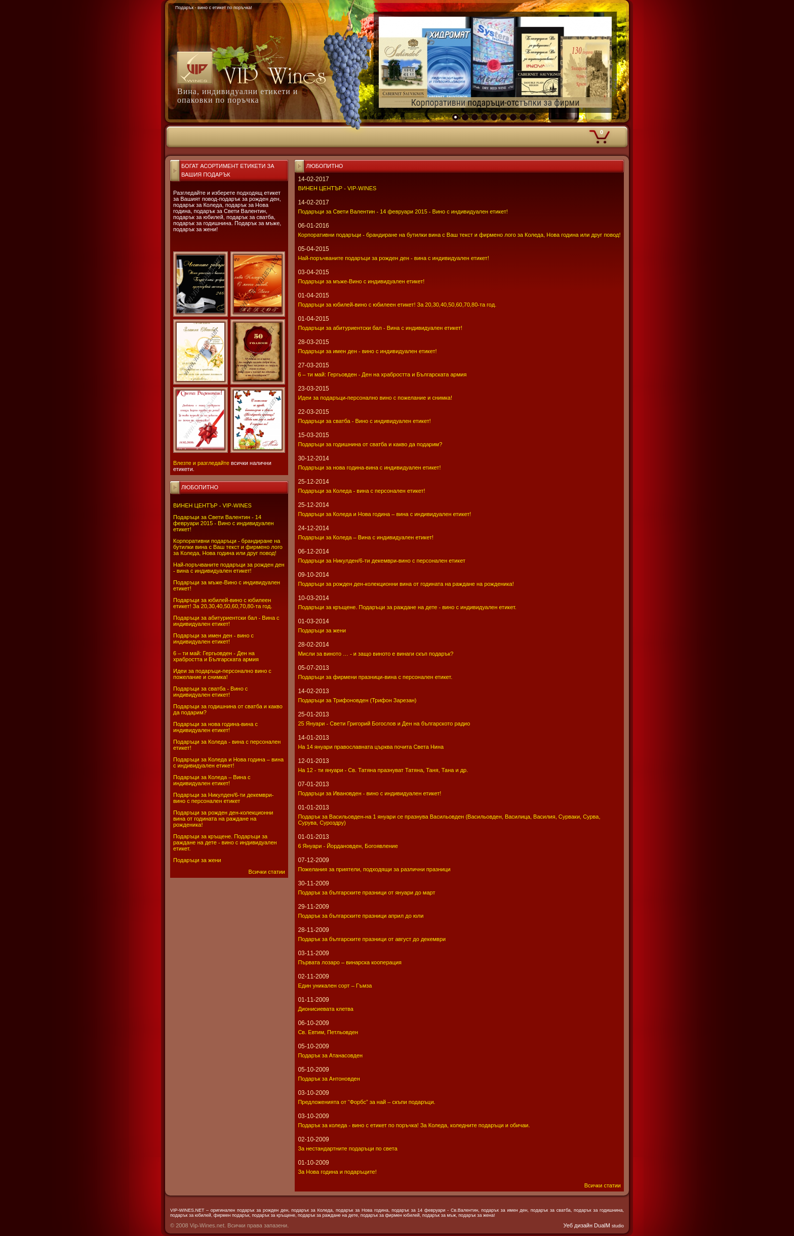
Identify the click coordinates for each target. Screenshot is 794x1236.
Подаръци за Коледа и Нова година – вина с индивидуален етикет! (228, 762)
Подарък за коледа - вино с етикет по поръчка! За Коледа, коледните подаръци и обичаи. (414, 1125)
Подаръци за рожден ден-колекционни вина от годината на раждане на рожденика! (223, 818)
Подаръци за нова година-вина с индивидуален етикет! (215, 727)
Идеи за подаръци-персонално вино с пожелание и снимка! (222, 674)
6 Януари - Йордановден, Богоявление (348, 846)
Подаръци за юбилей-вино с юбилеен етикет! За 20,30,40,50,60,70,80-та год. (222, 603)
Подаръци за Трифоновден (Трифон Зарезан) (357, 700)
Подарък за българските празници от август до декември (372, 939)
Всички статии (267, 872)
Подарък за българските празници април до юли (360, 916)
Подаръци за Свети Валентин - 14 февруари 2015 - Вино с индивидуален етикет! (223, 523)
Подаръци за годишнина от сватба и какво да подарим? (370, 444)
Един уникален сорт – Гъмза (335, 986)
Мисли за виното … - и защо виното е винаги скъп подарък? (375, 654)
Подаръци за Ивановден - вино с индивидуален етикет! (369, 793)
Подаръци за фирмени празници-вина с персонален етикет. (375, 677)
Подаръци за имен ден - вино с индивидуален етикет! (213, 638)
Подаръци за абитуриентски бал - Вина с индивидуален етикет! (226, 621)
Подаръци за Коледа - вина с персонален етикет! (361, 491)
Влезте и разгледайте (201, 463)
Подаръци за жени (197, 860)
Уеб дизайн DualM (594, 1225)
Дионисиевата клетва (325, 1009)
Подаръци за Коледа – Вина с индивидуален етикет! (212, 780)
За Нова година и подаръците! (337, 1172)
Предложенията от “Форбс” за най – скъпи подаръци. (366, 1102)
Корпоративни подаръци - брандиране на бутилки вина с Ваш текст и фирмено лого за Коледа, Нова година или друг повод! (228, 547)
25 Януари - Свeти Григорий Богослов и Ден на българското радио (384, 723)
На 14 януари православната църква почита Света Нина (371, 747)
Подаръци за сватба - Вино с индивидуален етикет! (210, 692)
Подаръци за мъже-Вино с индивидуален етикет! (361, 281)
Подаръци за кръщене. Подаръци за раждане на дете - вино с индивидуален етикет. (225, 842)
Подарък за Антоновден (329, 1079)
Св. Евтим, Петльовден (328, 1032)
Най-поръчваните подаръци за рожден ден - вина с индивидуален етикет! (229, 568)
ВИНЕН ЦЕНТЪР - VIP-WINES (212, 505)
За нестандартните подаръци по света (347, 1148)
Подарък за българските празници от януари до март (366, 892)
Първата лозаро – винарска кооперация (350, 962)
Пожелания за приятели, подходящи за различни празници (374, 869)
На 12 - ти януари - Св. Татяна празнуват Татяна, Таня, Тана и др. (383, 770)
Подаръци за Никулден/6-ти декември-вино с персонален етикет (223, 798)
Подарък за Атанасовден (330, 1055)
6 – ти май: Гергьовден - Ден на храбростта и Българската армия (216, 656)
